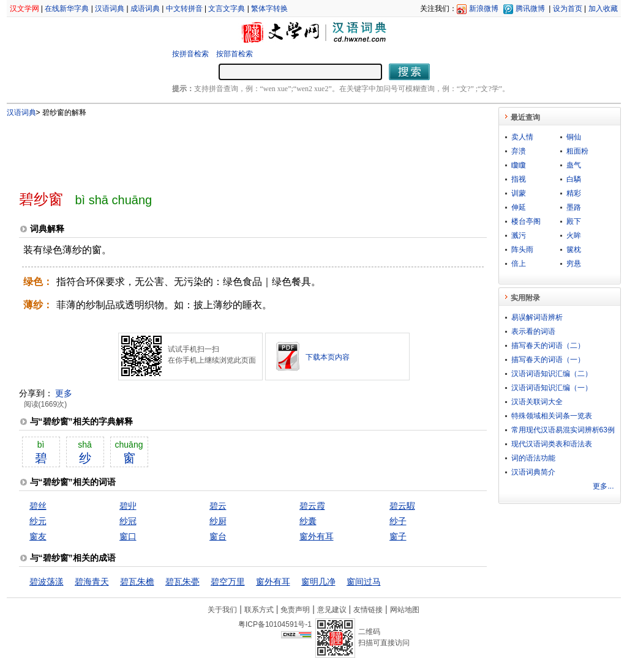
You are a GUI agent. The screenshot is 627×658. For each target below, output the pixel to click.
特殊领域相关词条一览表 (551, 416)
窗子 (398, 536)
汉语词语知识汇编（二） (551, 373)
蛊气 (573, 165)
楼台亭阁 (526, 221)
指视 (518, 179)
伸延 (518, 207)
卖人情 (522, 137)
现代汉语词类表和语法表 (551, 444)
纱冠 (128, 521)
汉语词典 (109, 8)
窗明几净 (318, 581)
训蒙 (518, 193)
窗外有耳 (316, 536)
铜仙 (573, 137)
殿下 (573, 221)
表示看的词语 (533, 331)
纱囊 (308, 521)
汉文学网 (24, 8)
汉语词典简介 (533, 472)
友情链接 (368, 609)
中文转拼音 (184, 8)
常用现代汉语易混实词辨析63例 (563, 430)
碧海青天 (92, 581)
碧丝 (38, 506)
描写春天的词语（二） (548, 345)
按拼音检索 (190, 54)
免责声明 (295, 609)
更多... (603, 486)
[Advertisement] (233, 148)
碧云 (218, 506)
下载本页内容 (328, 357)
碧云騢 (402, 506)
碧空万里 (228, 581)
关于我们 (222, 609)
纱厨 (218, 521)
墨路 (573, 207)
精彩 (573, 193)
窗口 (128, 536)
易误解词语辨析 (537, 317)
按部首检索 (234, 54)
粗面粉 (577, 151)
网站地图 (404, 609)
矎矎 (518, 165)
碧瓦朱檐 (137, 581)
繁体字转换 (269, 8)
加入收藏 (603, 8)
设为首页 (567, 8)
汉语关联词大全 (537, 401)
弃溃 (518, 151)
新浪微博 (483, 8)
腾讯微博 (530, 8)
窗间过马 (364, 581)
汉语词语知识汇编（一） (551, 387)
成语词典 (145, 8)
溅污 (518, 235)
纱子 (398, 521)
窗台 (218, 536)
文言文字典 (226, 8)
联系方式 (259, 609)
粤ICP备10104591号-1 (275, 624)
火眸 (573, 235)
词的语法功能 (533, 458)
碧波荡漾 (46, 581)
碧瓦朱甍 (182, 581)
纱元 (38, 521)
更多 (63, 393)
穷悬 (573, 263)
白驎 (573, 179)
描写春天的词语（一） (548, 359)
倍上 (518, 263)
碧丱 (128, 506)
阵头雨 (522, 249)
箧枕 (573, 249)
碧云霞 (312, 506)
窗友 (38, 536)
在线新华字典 (67, 8)
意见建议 (332, 609)
